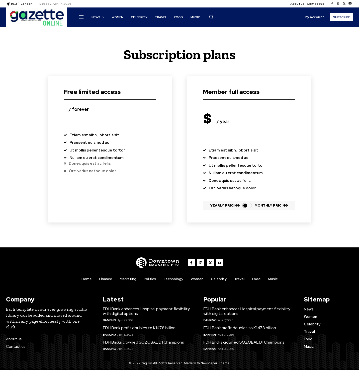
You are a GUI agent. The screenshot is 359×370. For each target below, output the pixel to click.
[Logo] (158, 262)
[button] (211, 16)
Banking (109, 320)
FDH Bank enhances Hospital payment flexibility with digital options (146, 311)
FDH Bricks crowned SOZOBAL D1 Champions (143, 342)
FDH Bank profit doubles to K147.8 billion (139, 328)
